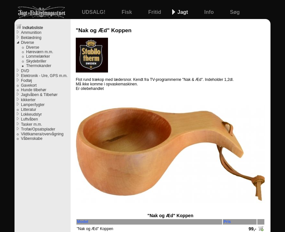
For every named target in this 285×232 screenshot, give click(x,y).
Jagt (183, 12)
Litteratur (28, 109)
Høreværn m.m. (39, 52)
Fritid (155, 12)
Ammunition (31, 32)
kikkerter (28, 100)
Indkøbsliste (29, 27)
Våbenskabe (32, 138)
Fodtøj (26, 80)
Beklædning (31, 37)
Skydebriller (36, 61)
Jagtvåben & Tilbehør (39, 94)
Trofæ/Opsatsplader (38, 129)
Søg (235, 12)
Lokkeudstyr (31, 114)
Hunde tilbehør (33, 90)
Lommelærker (38, 56)
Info (209, 12)
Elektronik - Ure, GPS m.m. (44, 75)
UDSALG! (94, 12)
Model (82, 221)
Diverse (27, 42)
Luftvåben (29, 119)
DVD (25, 71)
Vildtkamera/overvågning (42, 134)
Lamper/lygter (32, 104)
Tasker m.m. (31, 124)
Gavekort (29, 85)
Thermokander (38, 65)
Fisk (127, 12)
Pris (227, 221)
